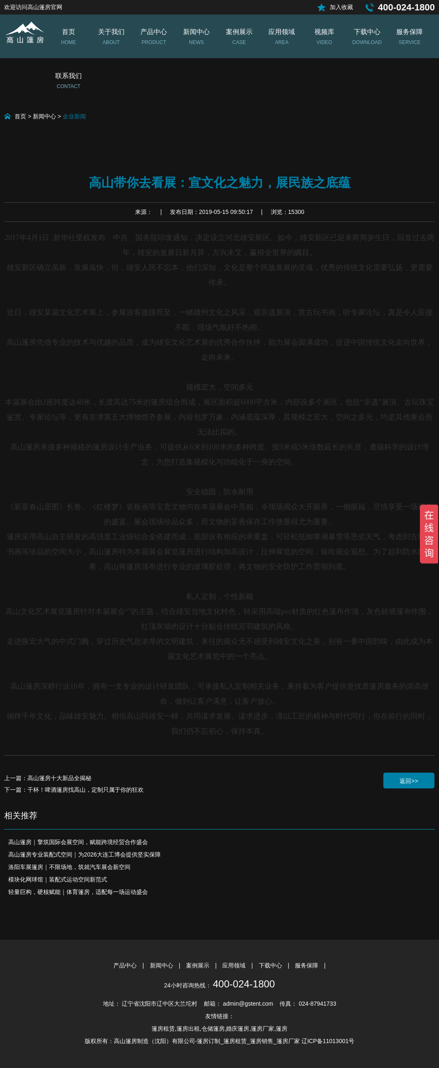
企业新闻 (74, 116)
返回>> (409, 781)
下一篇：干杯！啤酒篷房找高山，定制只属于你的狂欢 (74, 789)
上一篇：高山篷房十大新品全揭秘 (47, 778)
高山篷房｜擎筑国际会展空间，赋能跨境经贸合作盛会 (78, 842)
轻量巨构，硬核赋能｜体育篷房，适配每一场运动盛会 (78, 892)
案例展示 (198, 965)
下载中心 (271, 965)
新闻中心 (44, 116)
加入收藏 (341, 7)
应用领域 (234, 965)
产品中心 (125, 965)
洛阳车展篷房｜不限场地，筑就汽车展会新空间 (69, 867)
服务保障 (307, 965)
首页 (20, 116)
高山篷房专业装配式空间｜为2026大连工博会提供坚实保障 (84, 854)
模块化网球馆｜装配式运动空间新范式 (57, 879)
